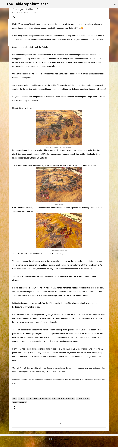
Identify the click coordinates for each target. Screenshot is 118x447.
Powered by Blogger (59, 439)
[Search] (114, 4)
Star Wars (70, 398)
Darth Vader (45, 398)
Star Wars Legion (83, 398)
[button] (13, 17)
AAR (14, 398)
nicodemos (64, 443)
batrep (21, 398)
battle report (32, 398)
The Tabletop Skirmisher (27, 4)
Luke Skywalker (58, 398)
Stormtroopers (19, 402)
